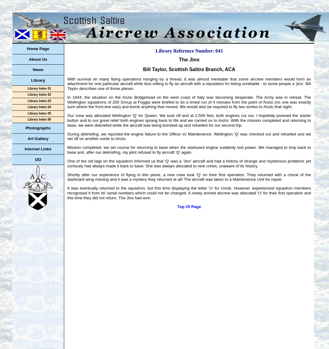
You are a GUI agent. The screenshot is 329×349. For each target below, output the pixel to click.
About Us (38, 59)
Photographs (38, 128)
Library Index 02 (39, 94)
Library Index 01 (39, 88)
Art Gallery (38, 138)
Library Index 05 (39, 113)
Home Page (38, 48)
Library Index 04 (39, 107)
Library (38, 80)
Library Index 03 (39, 101)
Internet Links (38, 149)
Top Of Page (189, 206)
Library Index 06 (39, 119)
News (38, 69)
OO (38, 159)
